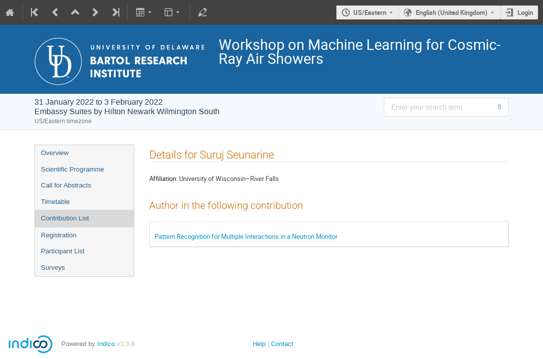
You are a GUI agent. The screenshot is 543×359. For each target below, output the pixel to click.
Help (259, 344)
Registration (58, 235)
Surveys (53, 267)
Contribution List (65, 218)
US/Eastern (369, 12)
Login (525, 12)
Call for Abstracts (66, 185)
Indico (106, 344)
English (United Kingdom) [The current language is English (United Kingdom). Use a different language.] (452, 12)
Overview (55, 153)
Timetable (55, 201)
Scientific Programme (72, 169)
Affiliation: (163, 178)
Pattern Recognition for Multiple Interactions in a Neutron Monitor (246, 236)
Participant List (62, 251)
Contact (282, 344)
